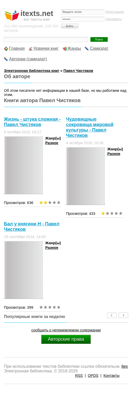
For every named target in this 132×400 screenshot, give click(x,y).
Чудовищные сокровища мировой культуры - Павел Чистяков (89, 127)
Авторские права (66, 339)
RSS (79, 375)
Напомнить (114, 19)
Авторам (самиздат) (28, 59)
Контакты (111, 375)
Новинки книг (46, 48)
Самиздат (99, 48)
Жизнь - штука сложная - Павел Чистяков (32, 122)
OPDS (93, 375)
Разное (51, 143)
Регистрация (115, 12)
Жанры (74, 48)
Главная (17, 48)
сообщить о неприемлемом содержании (66, 330)
